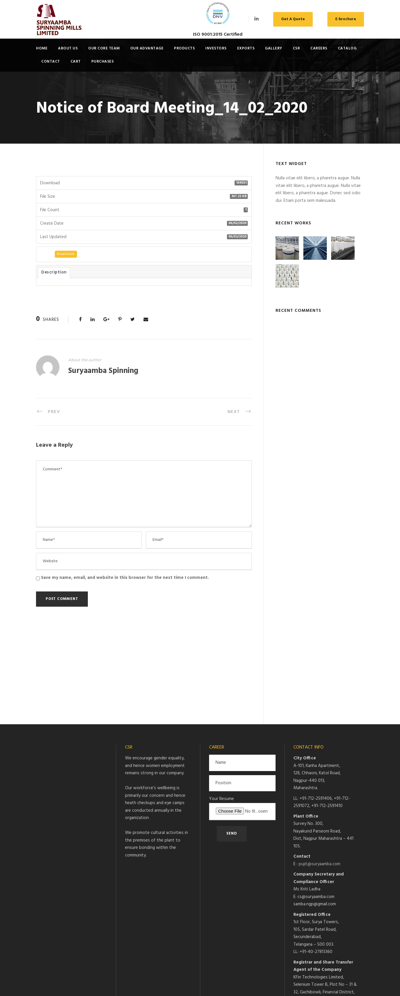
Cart (76, 62)
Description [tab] (54, 272)
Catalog (347, 48)
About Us (68, 48)
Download (65, 254)
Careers (318, 48)
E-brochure (345, 19)
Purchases (102, 62)
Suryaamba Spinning (103, 371)
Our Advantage (147, 48)
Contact (50, 62)
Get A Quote (293, 19)
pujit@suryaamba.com (319, 774)
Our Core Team (104, 48)
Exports (246, 48)
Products (184, 48)
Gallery (273, 48)
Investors (216, 48)
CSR (296, 48)
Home (41, 48)
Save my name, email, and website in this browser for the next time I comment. (125, 577)
